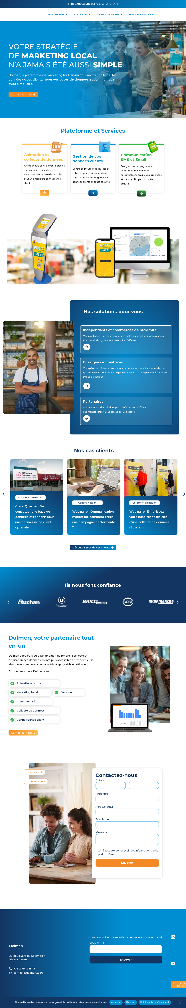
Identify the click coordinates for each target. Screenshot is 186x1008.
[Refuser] (180, 1002)
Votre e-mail (126, 946)
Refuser (130, 1002)
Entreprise (127, 796)
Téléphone (127, 822)
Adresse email (127, 809)
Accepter (116, 1002)
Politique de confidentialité (154, 1002)
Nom (144, 783)
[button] (3, 494)
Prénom (111, 783)
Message (127, 838)
